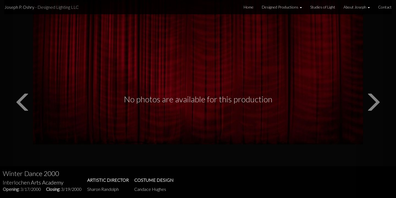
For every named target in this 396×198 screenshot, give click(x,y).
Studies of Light (322, 7)
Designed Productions (282, 7)
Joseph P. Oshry (41, 7)
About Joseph (356, 7)
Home (249, 7)
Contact (385, 7)
